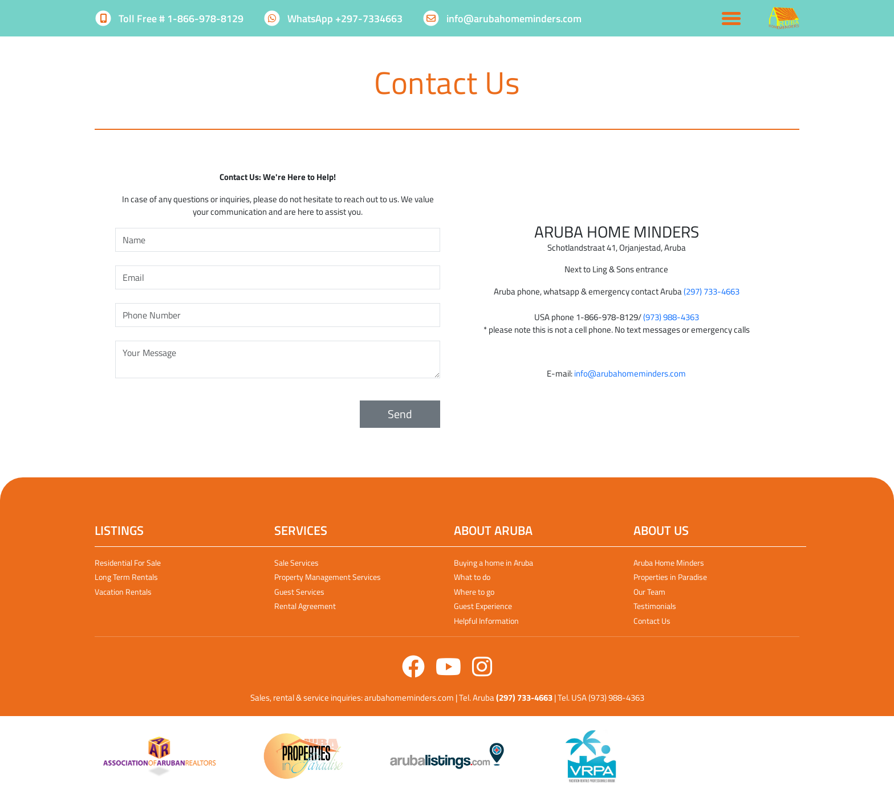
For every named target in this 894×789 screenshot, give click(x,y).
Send (400, 414)
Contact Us (651, 621)
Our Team (649, 592)
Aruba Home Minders (668, 563)
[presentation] (201, 414)
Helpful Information (486, 621)
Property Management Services (327, 577)
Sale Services (296, 563)
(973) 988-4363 (671, 317)
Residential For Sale (128, 563)
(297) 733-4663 (711, 291)
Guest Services (299, 592)
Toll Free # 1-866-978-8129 (170, 18)
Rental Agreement (305, 606)
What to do (472, 577)
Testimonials (654, 606)
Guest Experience (483, 606)
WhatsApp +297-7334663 (334, 18)
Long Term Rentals (126, 577)
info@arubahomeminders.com (503, 18)
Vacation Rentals (123, 592)
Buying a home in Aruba (493, 563)
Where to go (474, 592)
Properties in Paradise (670, 577)
